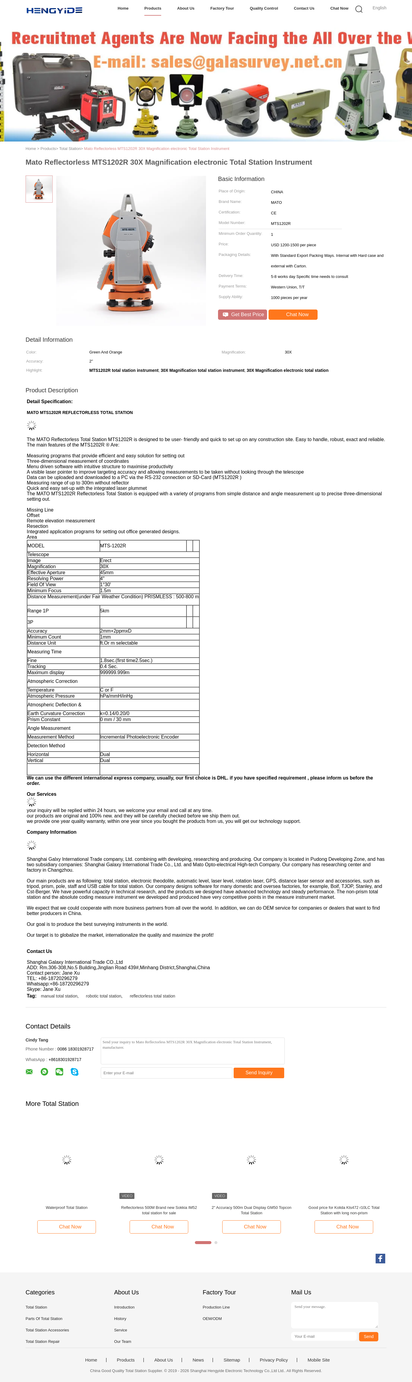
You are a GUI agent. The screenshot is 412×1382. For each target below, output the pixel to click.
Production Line (216, 1307)
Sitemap (231, 1360)
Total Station (36, 1307)
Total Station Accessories (47, 1330)
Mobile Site (319, 1360)
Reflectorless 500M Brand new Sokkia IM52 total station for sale (159, 1210)
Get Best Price (243, 314)
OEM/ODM (212, 1318)
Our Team (122, 1341)
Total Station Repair (43, 1341)
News (198, 1360)
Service (120, 1330)
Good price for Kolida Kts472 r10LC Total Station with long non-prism (344, 1210)
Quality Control (264, 8)
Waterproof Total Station (67, 1207)
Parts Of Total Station (44, 1318)
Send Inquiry (259, 1072)
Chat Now (340, 8)
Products (152, 8)
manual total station (59, 996)
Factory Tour (222, 8)
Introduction (124, 1307)
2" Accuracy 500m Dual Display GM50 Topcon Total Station (251, 1210)
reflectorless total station (152, 996)
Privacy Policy (274, 1360)
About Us (186, 8)
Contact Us (304, 8)
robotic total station (103, 996)
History (120, 1318)
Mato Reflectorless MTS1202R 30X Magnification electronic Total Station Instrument (156, 148)
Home (123, 8)
